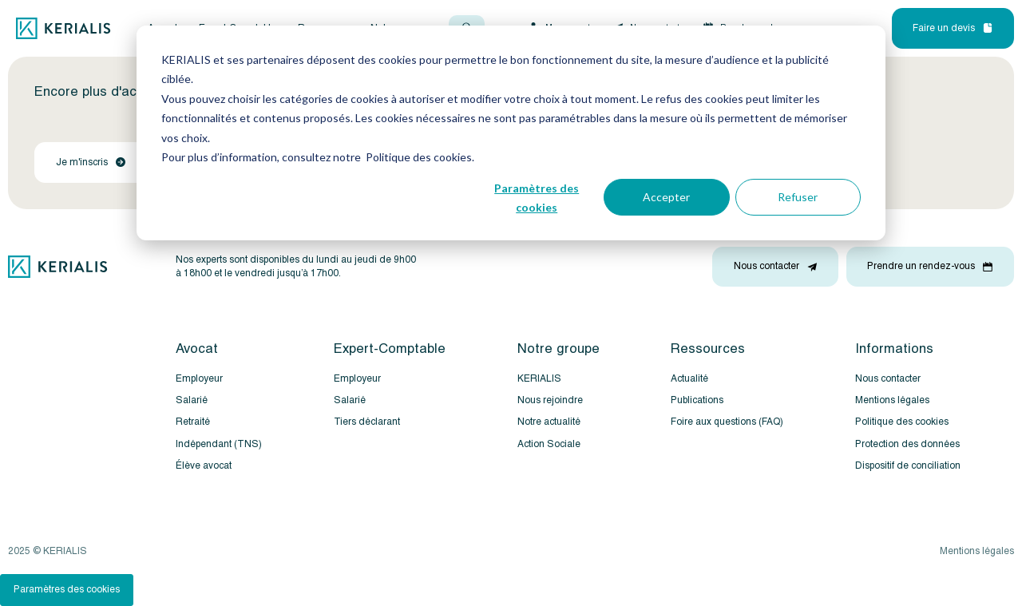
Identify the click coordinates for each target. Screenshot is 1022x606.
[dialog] (511, 133)
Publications (697, 400)
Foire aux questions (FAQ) (727, 422)
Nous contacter (888, 378)
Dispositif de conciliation (908, 465)
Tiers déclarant (367, 422)
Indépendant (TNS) (219, 444)
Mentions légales (892, 400)
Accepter (666, 197)
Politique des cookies (902, 422)
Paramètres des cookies (536, 198)
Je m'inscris (90, 162)
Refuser (798, 197)
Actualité (689, 378)
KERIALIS (539, 378)
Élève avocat (204, 465)
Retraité (193, 422)
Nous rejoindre (550, 400)
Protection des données (907, 444)
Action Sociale (548, 444)
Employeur (199, 378)
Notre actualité (548, 422)
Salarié (192, 400)
